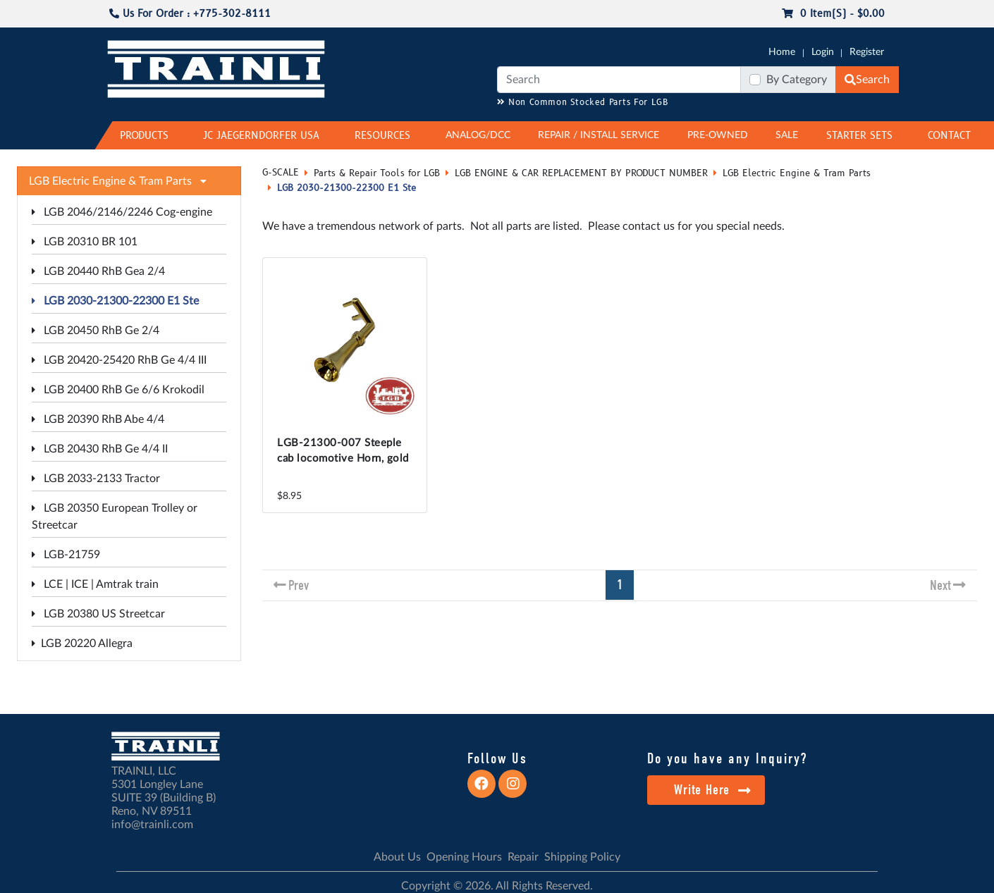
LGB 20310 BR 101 (84, 241)
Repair (523, 857)
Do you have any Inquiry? (727, 758)
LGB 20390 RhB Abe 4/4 (98, 419)
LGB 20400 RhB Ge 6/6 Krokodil (118, 389)
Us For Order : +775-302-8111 (190, 13)
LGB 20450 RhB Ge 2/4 (95, 330)
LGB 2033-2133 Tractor (96, 478)
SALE (786, 135)
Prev (298, 585)
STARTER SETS (859, 135)
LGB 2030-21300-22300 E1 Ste (115, 301)
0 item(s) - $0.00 (833, 13)
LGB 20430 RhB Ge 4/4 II (100, 449)
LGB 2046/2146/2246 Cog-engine (122, 212)
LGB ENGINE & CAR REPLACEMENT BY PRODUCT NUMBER (581, 173)
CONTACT (949, 135)
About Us (397, 857)
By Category (796, 79)
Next (940, 585)
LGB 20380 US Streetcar (98, 614)
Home (781, 52)
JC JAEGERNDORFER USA (261, 135)
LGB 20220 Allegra (82, 643)
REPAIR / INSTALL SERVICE (598, 135)
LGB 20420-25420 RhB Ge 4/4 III (119, 360)
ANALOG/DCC (478, 135)
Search (867, 79)
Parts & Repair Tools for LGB (377, 173)
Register (866, 52)
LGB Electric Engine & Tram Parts (797, 173)
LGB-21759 (66, 554)
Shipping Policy (582, 857)
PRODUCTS (144, 135)
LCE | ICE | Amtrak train (95, 584)
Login (822, 52)
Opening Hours (464, 857)
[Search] (619, 79)
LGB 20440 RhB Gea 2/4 (98, 271)
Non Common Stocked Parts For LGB (582, 103)
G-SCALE (280, 172)
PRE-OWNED (717, 135)
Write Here (712, 790)
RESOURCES (382, 135)
